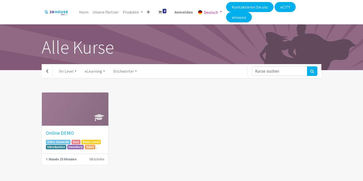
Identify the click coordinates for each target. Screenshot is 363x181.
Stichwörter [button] (123, 71)
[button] (148, 12)
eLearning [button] (93, 71)
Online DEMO (60, 133)
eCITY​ (285, 7)
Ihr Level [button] (66, 71)
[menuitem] (83, 12)
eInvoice (239, 17)
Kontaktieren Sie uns (250, 7)
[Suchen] (312, 71)
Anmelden (184, 12)
